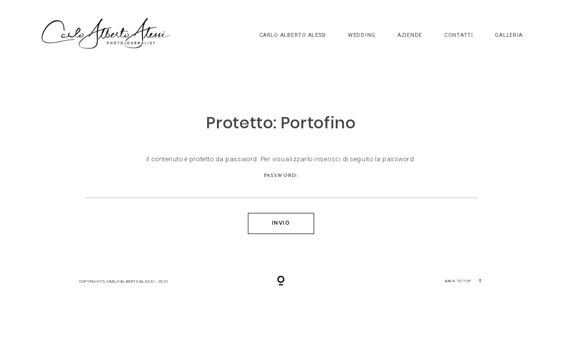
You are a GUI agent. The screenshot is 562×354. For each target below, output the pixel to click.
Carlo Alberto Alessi (292, 35)
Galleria (508, 35)
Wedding (361, 35)
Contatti (458, 35)
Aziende (410, 35)
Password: (281, 185)
